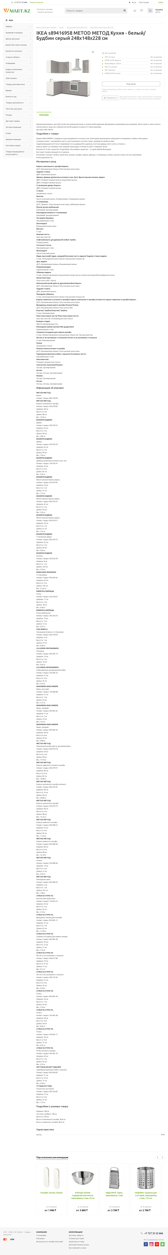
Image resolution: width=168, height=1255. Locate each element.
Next (162, 1157)
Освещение (10, 63)
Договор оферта (76, 1235)
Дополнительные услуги (79, 1245)
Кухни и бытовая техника (16, 45)
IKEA (11, 20)
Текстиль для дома (14, 109)
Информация (75, 1232)
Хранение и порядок (14, 33)
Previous (158, 1157)
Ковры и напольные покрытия (14, 70)
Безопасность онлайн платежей (49, 1241)
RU (162, 2)
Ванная (9, 90)
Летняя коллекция (13, 127)
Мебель (9, 26)
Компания (41, 1232)
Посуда (9, 115)
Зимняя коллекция (13, 139)
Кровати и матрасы (14, 51)
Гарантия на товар (76, 1241)
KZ (159, 2)
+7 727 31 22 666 (20, 2)
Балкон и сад (11, 96)
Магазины (40, 1238)
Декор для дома (13, 39)
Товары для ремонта (14, 103)
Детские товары (13, 121)
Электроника (11, 78)
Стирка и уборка (13, 57)
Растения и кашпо (13, 145)
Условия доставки (76, 1238)
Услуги (8, 133)
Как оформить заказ (77, 1248)
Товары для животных (15, 84)
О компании (41, 1235)
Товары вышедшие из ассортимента (15, 153)
